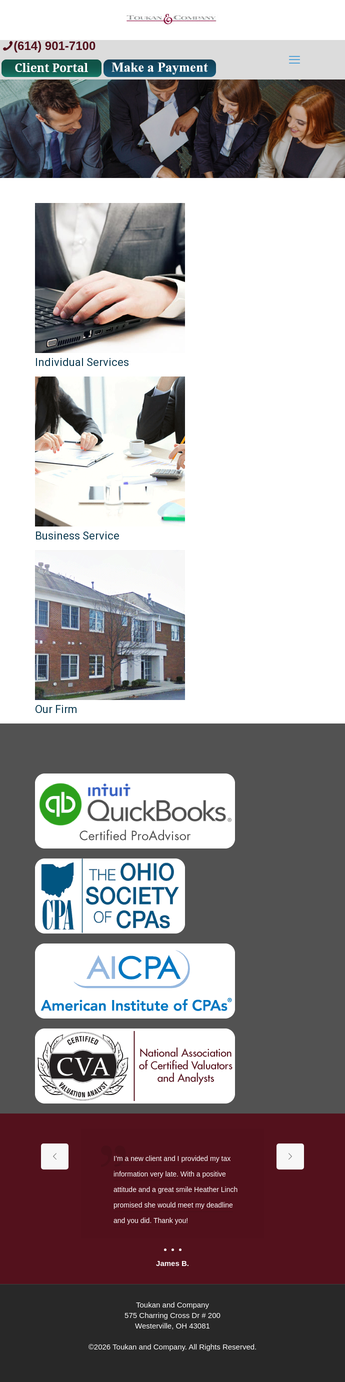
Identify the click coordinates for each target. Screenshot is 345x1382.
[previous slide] (54, 1157)
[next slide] (290, 1157)
